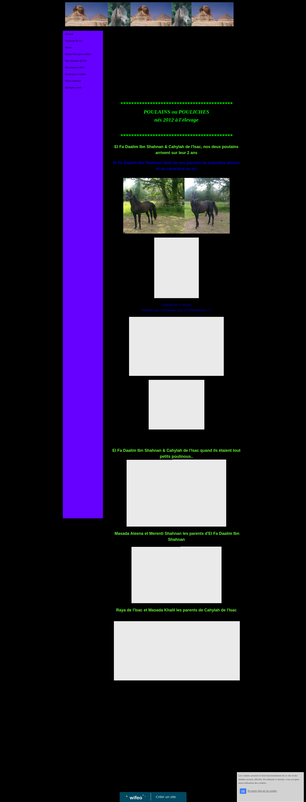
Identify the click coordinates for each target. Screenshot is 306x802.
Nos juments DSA (74, 67)
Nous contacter (73, 80)
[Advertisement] (83, 182)
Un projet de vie (73, 40)
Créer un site (166, 796)
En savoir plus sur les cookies (268, 793)
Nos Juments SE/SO (76, 60)
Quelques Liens (73, 87)
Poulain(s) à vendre (75, 74)
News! (68, 47)
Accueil (69, 34)
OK (249, 793)
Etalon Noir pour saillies (78, 54)
